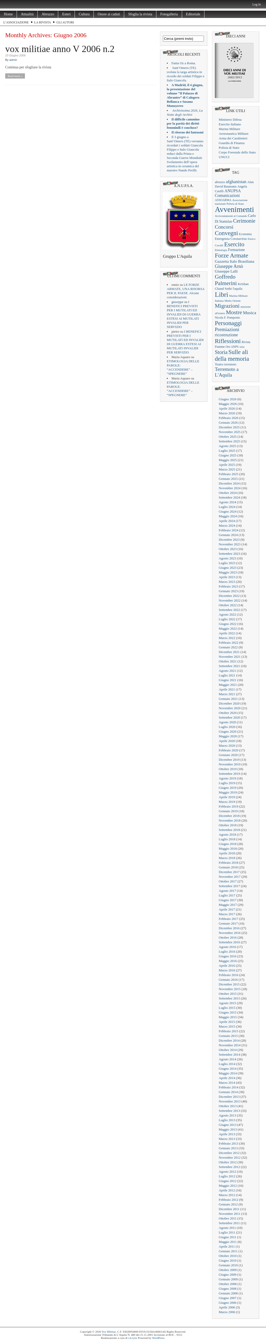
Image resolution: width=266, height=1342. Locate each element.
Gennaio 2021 (228, 699)
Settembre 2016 (229, 942)
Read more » (15, 76)
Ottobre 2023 (228, 549)
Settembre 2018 (229, 830)
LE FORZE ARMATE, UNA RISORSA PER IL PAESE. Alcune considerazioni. (185, 291)
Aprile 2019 (227, 797)
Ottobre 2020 (228, 713)
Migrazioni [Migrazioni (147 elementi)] (227, 306)
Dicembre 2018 (229, 816)
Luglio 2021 (227, 675)
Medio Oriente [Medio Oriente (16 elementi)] (232, 300)
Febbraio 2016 (228, 975)
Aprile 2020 (227, 741)
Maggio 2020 (228, 736)
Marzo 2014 (227, 1083)
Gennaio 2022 (228, 647)
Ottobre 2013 (228, 1106)
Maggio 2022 (228, 628)
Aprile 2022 (227, 633)
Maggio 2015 (228, 1017)
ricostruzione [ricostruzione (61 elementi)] (226, 334)
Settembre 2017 (229, 886)
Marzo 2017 (227, 914)
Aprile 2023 (227, 577)
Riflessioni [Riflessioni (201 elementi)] (228, 341)
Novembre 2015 (230, 989)
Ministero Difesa (230, 119)
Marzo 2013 (227, 1139)
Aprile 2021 (227, 689)
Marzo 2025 (227, 469)
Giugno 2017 (227, 900)
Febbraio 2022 (228, 642)
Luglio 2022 (227, 619)
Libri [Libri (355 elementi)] (221, 294)
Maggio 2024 (228, 516)
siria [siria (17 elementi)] (242, 346)
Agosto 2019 (227, 778)
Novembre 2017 (230, 877)
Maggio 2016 (228, 961)
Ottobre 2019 (228, 769)
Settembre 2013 (229, 1111)
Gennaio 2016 (228, 980)
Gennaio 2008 (228, 1293)
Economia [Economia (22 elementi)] (245, 234)
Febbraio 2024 (228, 530)
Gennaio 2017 (228, 923)
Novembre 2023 (230, 544)
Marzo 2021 (227, 694)
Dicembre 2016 (229, 928)
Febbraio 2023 (228, 586)
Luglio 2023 (227, 563)
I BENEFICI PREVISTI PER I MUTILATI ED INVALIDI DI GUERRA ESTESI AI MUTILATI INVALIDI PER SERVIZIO (184, 314)
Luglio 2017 (227, 895)
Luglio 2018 (227, 839)
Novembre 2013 (230, 1101)
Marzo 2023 (227, 582)
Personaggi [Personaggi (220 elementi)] (228, 323)
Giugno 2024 (227, 511)
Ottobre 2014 (228, 1050)
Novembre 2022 (230, 600)
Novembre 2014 (230, 1045)
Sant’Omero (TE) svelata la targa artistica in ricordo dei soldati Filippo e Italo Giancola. (185, 74)
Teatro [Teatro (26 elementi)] (219, 364)
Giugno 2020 (227, 731)
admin (13, 59)
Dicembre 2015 (229, 984)
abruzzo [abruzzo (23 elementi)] (220, 182)
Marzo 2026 (227, 413)
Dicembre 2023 (229, 539)
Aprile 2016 (227, 965)
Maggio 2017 (228, 905)
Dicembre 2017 (229, 872)
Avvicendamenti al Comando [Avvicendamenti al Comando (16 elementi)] (231, 216)
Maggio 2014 (228, 1073)
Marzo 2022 (227, 638)
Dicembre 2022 (229, 596)
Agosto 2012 (227, 1171)
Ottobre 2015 (228, 994)
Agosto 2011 (227, 1228)
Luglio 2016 (227, 951)
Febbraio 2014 (228, 1087)
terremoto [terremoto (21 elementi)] (230, 364)
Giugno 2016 (227, 956)
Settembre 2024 (229, 497)
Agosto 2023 (227, 558)
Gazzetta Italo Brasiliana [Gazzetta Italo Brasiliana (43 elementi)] (234, 261)
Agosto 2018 (227, 834)
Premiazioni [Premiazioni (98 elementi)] (227, 329)
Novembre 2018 (230, 820)
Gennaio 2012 (228, 1204)
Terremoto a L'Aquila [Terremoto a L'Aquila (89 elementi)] (227, 372)
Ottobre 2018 (228, 825)
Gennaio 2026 (228, 422)
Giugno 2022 (227, 624)
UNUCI (224, 157)
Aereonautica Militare (233, 134)
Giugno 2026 (227, 399)
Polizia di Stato (229, 148)
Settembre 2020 (229, 717)
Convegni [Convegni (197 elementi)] (226, 233)
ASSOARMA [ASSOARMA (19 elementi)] (223, 200)
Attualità (27, 14)
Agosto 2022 (227, 614)
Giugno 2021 (227, 680)
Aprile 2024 (227, 521)
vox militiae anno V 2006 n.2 (60, 49)
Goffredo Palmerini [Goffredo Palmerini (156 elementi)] (226, 280)
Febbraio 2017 (228, 919)
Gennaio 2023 (228, 591)
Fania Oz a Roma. (183, 63)
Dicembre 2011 (229, 1209)
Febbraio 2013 (228, 1143)
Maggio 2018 (228, 848)
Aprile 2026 (227, 408)
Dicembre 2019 (229, 760)
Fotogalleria (169, 14)
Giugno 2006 (227, 1303)
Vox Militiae (109, 1331)
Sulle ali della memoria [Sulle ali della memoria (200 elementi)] (232, 355)
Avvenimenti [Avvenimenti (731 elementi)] (234, 209)
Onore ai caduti (109, 14)
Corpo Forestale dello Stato (237, 152)
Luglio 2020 (227, 727)
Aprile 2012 (227, 1190)
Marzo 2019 (227, 802)
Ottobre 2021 (228, 661)
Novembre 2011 (230, 1214)
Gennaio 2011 (228, 1251)
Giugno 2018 (227, 844)
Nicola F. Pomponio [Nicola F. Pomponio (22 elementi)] (227, 317)
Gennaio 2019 (228, 811)
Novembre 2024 (230, 488)
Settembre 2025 (229, 441)
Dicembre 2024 (229, 483)
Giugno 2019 (227, 788)
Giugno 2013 (227, 1125)
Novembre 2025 (230, 432)
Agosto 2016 (227, 947)
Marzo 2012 (227, 1195)
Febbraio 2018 (228, 862)
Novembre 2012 (230, 1157)
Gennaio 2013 (228, 1148)
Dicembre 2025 (229, 427)
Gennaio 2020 (228, 755)
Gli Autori (65, 22)
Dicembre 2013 (229, 1097)
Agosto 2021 (227, 671)
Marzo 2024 (227, 525)
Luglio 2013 (227, 1120)
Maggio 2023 (228, 572)
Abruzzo (48, 14)
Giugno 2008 (227, 1289)
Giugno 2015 (227, 1012)
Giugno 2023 (227, 568)
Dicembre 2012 (229, 1153)
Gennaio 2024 (228, 535)
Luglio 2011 (227, 1232)
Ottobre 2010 (228, 1256)
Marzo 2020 (227, 745)
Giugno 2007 (227, 1298)
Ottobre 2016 (228, 937)
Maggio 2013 (228, 1129)
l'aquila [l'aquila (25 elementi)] (237, 289)
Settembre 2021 (229, 666)
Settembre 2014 (229, 1054)
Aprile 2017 (227, 909)
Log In (256, 4)
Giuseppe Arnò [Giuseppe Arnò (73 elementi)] (229, 266)
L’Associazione (16, 22)
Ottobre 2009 (228, 1270)
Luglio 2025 (227, 451)
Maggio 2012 (228, 1186)
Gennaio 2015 (228, 1036)
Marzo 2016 (227, 970)
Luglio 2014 (227, 1064)
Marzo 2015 (227, 1026)
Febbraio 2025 (228, 474)
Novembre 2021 (230, 657)
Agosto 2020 (227, 722)
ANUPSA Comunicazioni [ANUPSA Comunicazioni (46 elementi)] (228, 193)
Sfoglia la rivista (140, 14)
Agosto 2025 (227, 446)
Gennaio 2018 (228, 867)
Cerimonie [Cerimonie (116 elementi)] (244, 221)
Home (8, 14)
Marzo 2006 (227, 1312)
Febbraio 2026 (228, 418)
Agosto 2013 (227, 1115)
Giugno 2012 (227, 1181)
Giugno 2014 (227, 1068)
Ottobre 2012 (228, 1162)
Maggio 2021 (228, 685)
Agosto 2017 (227, 891)
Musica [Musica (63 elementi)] (249, 312)
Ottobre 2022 (228, 605)
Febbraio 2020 (228, 750)
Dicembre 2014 (229, 1040)
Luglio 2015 (227, 1008)
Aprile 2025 (227, 465)
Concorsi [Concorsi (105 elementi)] (224, 227)
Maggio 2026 (228, 404)
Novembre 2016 (230, 933)
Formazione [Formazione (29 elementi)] (236, 250)
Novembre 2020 (230, 708)
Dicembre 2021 (229, 652)
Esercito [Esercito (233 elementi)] (234, 244)
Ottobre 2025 (228, 436)
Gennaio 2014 (228, 1092)
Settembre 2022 (229, 610)
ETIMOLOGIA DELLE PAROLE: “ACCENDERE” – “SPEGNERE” (183, 367)
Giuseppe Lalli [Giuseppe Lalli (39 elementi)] (226, 271)
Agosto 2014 (227, 1059)
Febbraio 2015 (228, 1031)
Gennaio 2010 (228, 1265)
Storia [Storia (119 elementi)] (221, 352)
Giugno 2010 (227, 1260)
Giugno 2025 (227, 455)
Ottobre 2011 (227, 1218)
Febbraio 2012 (228, 1200)
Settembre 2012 (229, 1167)
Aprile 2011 (227, 1246)
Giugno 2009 (227, 1274)
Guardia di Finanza (232, 143)
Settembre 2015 (229, 998)
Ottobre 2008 (228, 1284)
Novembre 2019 (230, 764)
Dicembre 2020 (229, 703)
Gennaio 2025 (228, 479)
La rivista (42, 22)
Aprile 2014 (227, 1078)
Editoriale (193, 14)
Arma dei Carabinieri (233, 138)
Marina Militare (229, 129)
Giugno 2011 (227, 1237)
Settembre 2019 (229, 774)
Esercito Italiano (230, 124)
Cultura (84, 14)
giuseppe (177, 302)
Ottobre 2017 (228, 881)
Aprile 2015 (227, 1022)
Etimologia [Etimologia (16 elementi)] (221, 250)
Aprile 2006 (227, 1307)
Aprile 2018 (227, 853)
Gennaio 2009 (228, 1279)
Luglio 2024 (227, 507)
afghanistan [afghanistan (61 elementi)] (236, 181)
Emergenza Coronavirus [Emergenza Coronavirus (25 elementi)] (231, 239)
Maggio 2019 (228, 792)
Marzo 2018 (227, 858)
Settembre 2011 (229, 1223)
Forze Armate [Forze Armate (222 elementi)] (231, 255)
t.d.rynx (132, 1337)
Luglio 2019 (227, 783)
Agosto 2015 (227, 1003)
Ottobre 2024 (228, 493)
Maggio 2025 (228, 460)
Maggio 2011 (228, 1242)
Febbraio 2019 (228, 806)
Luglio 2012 (227, 1176)
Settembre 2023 (229, 554)
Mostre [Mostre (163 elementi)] (234, 312)
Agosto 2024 (227, 502)
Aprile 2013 (227, 1134)
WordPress (158, 1337)
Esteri (66, 14)
